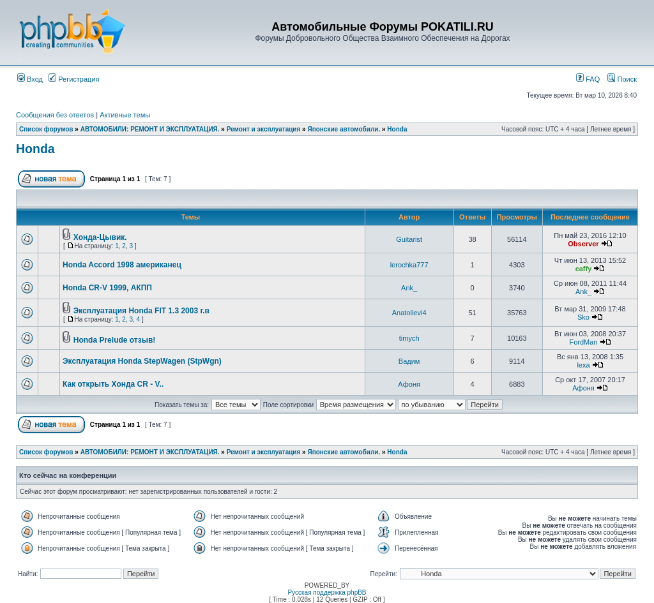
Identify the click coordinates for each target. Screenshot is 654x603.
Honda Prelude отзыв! (114, 340)
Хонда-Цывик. (100, 237)
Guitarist (409, 239)
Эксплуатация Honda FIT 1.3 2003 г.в (141, 310)
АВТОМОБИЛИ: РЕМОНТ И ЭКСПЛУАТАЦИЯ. (150, 129)
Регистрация (74, 79)
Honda (397, 129)
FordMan (583, 342)
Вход (30, 79)
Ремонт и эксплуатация (264, 129)
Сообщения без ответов (55, 115)
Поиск (622, 79)
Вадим (409, 361)
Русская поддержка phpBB (326, 592)
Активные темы (125, 115)
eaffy (583, 268)
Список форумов (46, 129)
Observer (583, 244)
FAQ (588, 79)
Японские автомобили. (343, 129)
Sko (583, 317)
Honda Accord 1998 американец (122, 264)
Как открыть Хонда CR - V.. (113, 384)
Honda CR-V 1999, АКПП (107, 287)
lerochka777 (409, 265)
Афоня (409, 384)
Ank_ (409, 288)
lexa (583, 365)
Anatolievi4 (409, 312)
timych (409, 338)
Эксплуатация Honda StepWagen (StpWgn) (142, 361)
